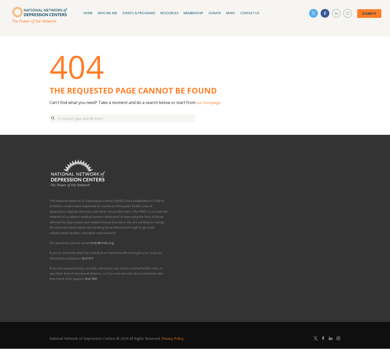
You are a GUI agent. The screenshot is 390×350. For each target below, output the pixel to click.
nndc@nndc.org (101, 244)
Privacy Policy (173, 339)
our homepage (210, 102)
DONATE (369, 13)
